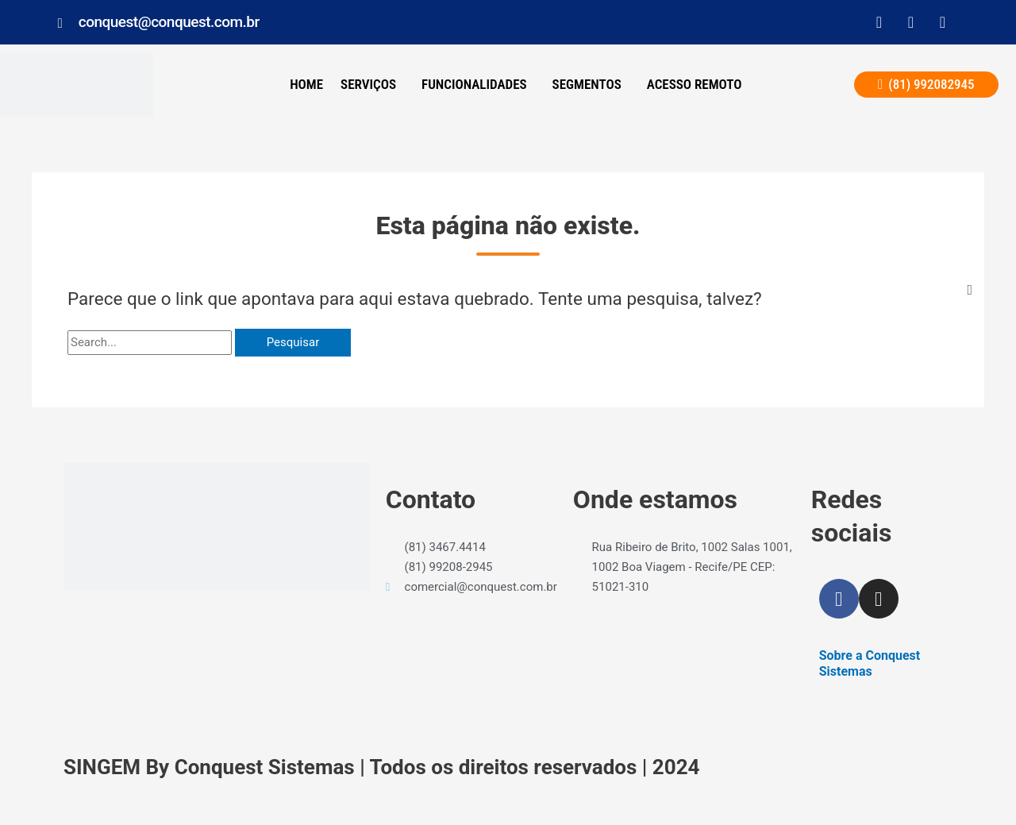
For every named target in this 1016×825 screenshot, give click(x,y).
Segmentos (587, 84)
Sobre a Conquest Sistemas (869, 663)
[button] (372, 84)
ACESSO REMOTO (694, 84)
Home (306, 84)
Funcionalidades (474, 84)
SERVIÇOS (368, 84)
